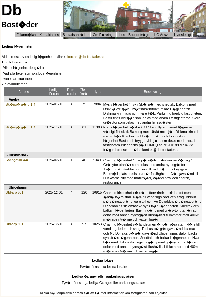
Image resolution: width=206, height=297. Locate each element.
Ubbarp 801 (14, 192)
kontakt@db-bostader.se (85, 57)
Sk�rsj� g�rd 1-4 (20, 104)
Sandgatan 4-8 (16, 160)
